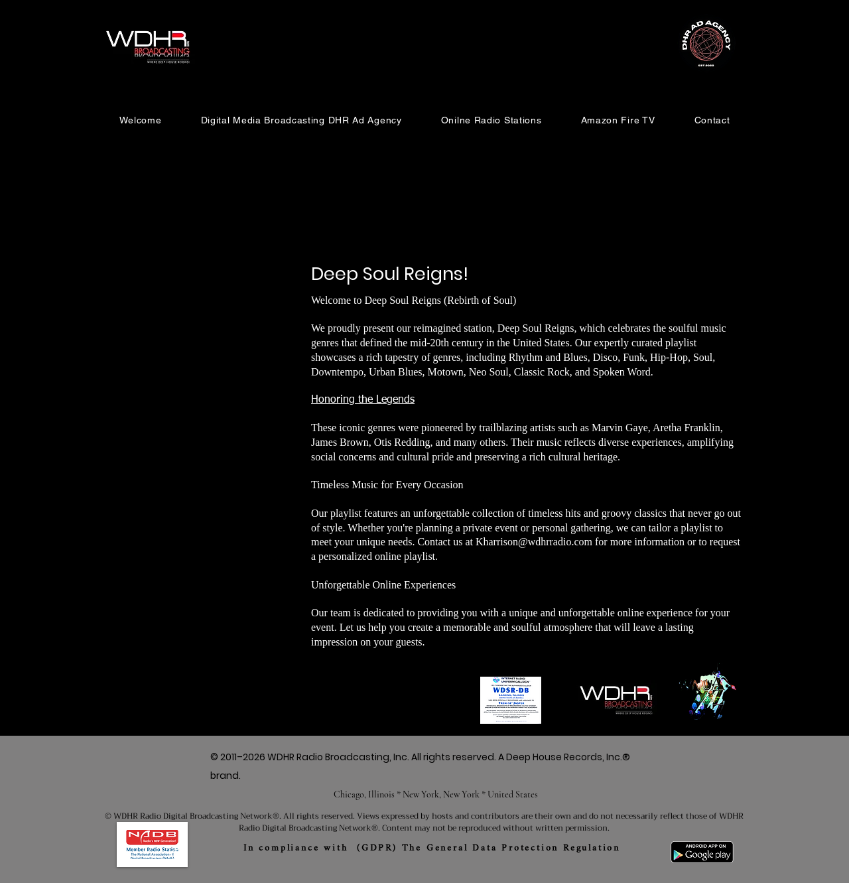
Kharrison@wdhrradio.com (534, 541)
